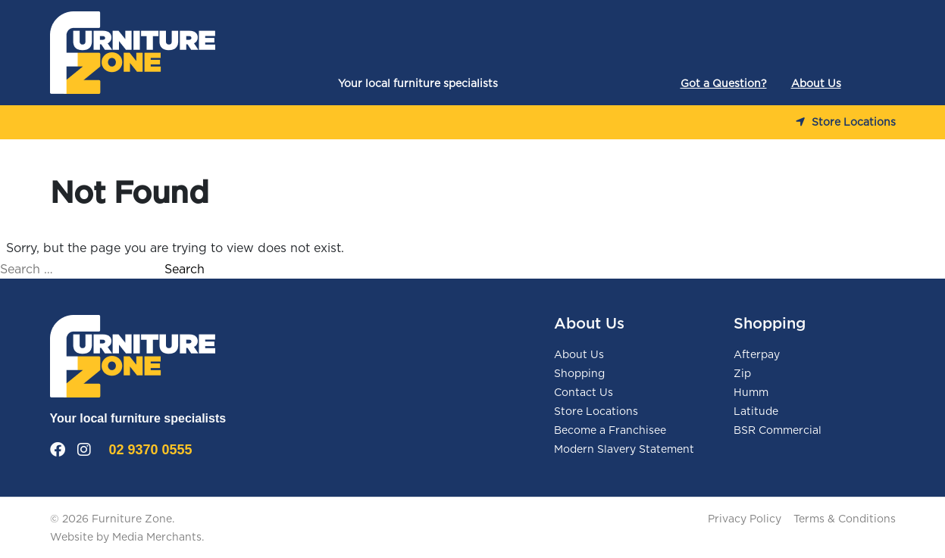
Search (184, 269)
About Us (816, 84)
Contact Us (583, 393)
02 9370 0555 (150, 449)
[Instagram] (84, 450)
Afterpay (757, 355)
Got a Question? (724, 84)
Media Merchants (157, 537)
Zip (742, 374)
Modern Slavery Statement (624, 449)
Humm (751, 393)
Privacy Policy (744, 519)
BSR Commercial (777, 431)
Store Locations (846, 122)
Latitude (756, 412)
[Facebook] (57, 450)
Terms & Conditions (844, 519)
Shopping (579, 374)
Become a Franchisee (610, 431)
